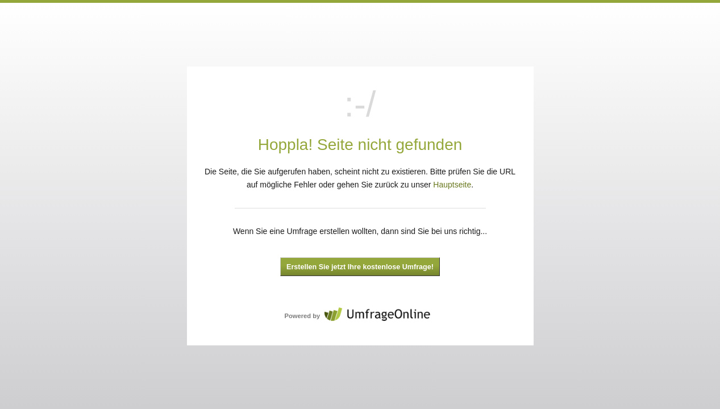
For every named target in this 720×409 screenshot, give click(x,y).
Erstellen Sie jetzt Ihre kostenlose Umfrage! (360, 267)
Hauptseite (452, 184)
